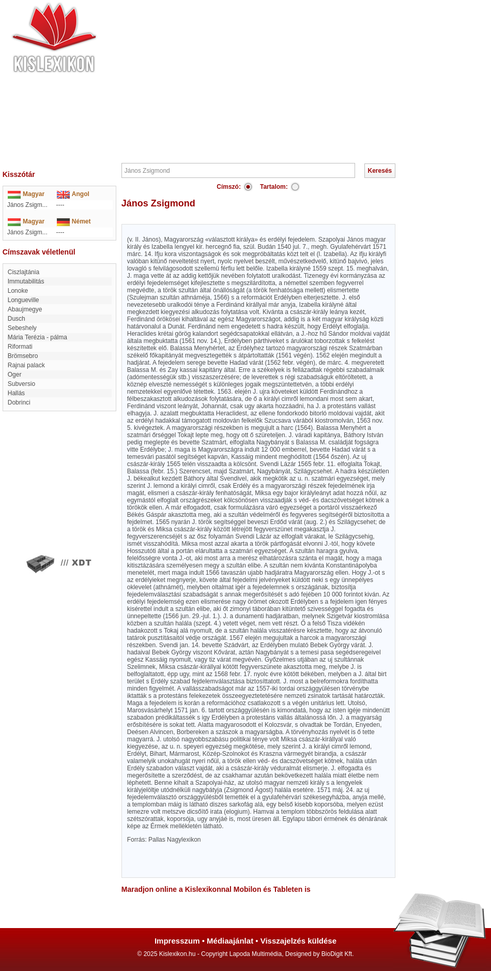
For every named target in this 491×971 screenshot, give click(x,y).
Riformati (20, 346)
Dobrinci (19, 402)
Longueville (23, 300)
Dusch (16, 318)
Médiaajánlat (230, 940)
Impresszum (177, 940)
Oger (15, 374)
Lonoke (18, 290)
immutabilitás (26, 281)
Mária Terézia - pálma (37, 337)
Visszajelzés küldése (298, 940)
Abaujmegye (25, 309)
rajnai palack (26, 365)
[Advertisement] (276, 80)
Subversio (21, 383)
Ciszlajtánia (23, 272)
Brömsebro (23, 356)
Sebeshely (22, 328)
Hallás (16, 393)
